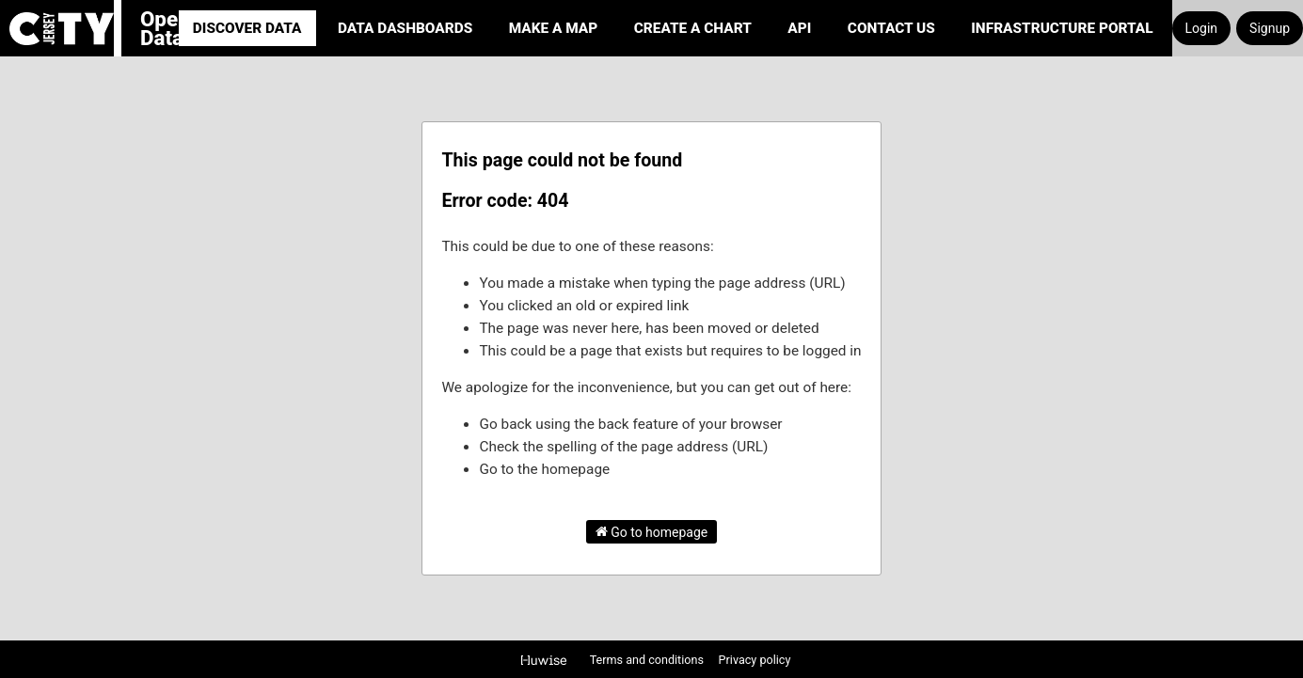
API (799, 28)
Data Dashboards (405, 28)
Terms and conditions (648, 660)
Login (1201, 28)
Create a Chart (693, 28)
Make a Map (553, 28)
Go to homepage (652, 531)
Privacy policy (755, 660)
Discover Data (247, 28)
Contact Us (891, 28)
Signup (1269, 28)
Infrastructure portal (1061, 28)
